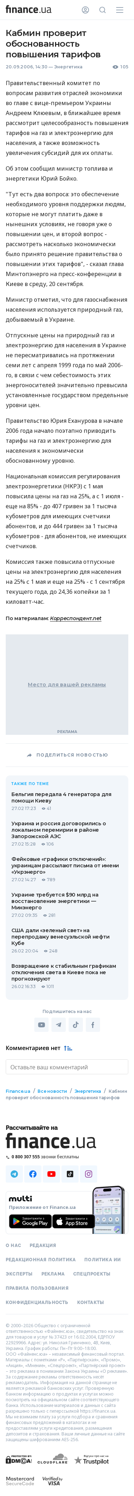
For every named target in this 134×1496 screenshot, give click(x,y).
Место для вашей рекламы (67, 684)
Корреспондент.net (75, 618)
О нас (13, 1244)
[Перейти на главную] (28, 10)
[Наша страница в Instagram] (88, 1173)
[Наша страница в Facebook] (32, 1173)
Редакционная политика (41, 1259)
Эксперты (19, 1273)
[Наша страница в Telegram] (14, 1173)
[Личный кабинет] (85, 10)
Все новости (52, 1090)
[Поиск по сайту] (102, 10)
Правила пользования (37, 1287)
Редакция (43, 1244)
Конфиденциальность (37, 1301)
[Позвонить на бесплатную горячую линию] (67, 1156)
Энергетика (68, 66)
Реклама (53, 1273)
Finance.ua (18, 1090)
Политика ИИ (102, 1259)
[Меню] (119, 10)
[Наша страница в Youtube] (51, 1173)
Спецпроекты (91, 1273)
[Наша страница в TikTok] (70, 1173)
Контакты (90, 1301)
